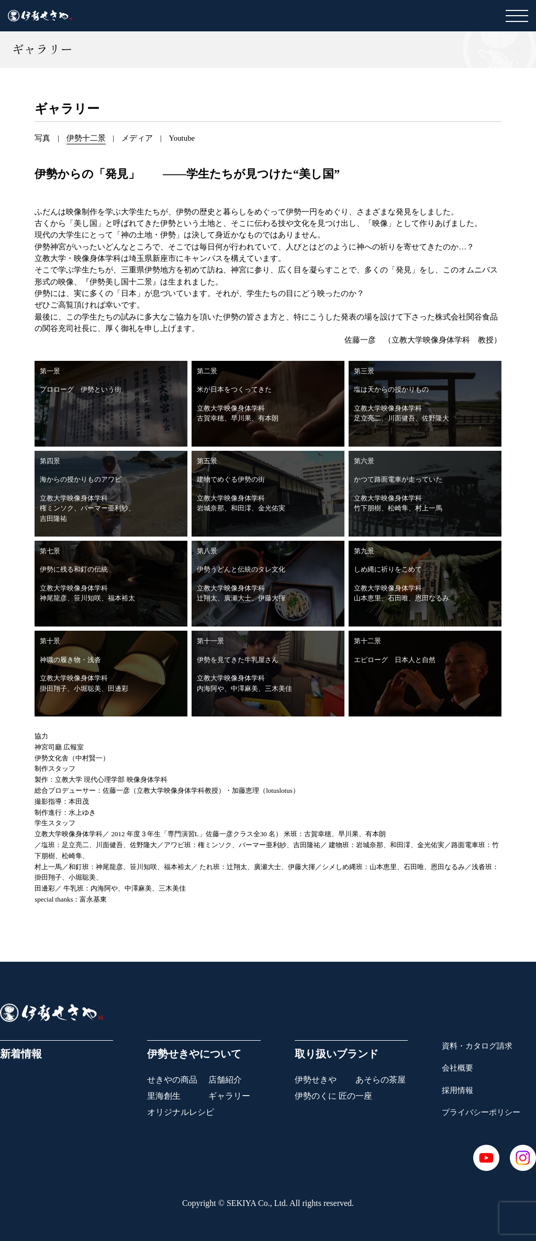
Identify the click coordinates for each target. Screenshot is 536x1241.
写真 (42, 138)
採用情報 (457, 1090)
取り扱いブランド (336, 1054)
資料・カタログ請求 (477, 1046)
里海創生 (164, 1095)
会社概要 (457, 1068)
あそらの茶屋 (380, 1079)
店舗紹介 (225, 1079)
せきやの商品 (172, 1079)
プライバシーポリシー (481, 1112)
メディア (137, 138)
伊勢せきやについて (194, 1054)
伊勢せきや (316, 1079)
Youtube (182, 138)
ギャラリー (229, 1095)
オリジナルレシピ (180, 1112)
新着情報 (21, 1054)
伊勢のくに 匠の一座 (333, 1095)
